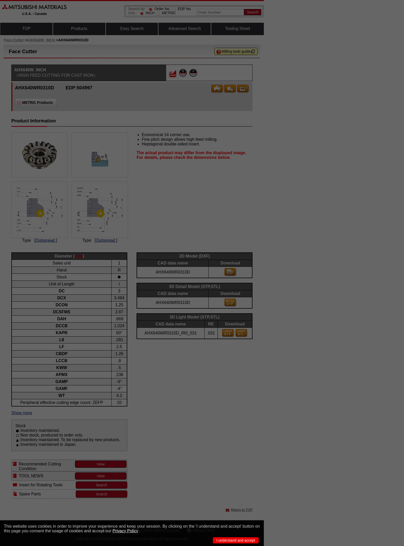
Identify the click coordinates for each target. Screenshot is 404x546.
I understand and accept (235, 540)
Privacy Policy (125, 531)
